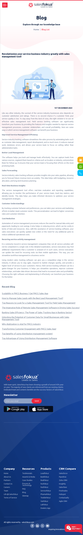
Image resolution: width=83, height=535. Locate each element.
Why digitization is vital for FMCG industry (21, 324)
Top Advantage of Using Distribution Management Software (29, 338)
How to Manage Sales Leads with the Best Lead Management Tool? (32, 298)
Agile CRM (63, 501)
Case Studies (27, 480)
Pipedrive (62, 477)
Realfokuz (45, 480)
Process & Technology (27, 484)
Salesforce (63, 473)
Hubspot (62, 494)
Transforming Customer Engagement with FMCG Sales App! (29, 329)
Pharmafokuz (46, 494)
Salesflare (63, 487)
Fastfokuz (44, 487)
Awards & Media (28, 477)
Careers (7, 487)
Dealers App (45, 508)
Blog (24, 492)
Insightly (62, 484)
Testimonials (27, 473)
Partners (7, 480)
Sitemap (25, 496)
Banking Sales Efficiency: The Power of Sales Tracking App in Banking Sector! (37, 312)
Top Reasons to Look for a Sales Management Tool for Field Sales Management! (38, 303)
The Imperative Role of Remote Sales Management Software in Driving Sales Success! (41, 308)
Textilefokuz (46, 498)
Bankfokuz (45, 477)
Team (6, 491)
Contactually (64, 498)
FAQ (24, 489)
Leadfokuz (45, 473)
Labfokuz (44, 505)
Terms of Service (10, 498)
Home (36, 29)
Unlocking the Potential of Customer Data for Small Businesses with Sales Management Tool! (35, 318)
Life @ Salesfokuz (11, 494)
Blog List (46, 29)
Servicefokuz (46, 491)
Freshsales (63, 491)
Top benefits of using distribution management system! (27, 334)
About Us (7, 477)
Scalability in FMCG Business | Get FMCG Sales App (25, 293)
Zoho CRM (63, 480)
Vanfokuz (44, 501)
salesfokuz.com (28, 522)
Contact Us (8, 484)
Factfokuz (44, 484)
